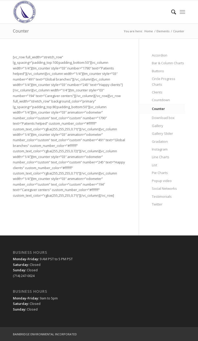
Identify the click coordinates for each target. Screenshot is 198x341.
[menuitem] (171, 11)
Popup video (162, 180)
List (154, 165)
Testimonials (162, 196)
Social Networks (164, 188)
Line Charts (160, 157)
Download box (163, 117)
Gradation (160, 141)
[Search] (171, 11)
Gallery (157, 125)
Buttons (158, 71)
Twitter (157, 204)
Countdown (161, 100)
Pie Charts (160, 172)
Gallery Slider (162, 133)
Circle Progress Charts (163, 81)
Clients (157, 92)
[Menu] (182, 12)
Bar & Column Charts (168, 63)
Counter (21, 31)
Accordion (159, 55)
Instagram (160, 149)
